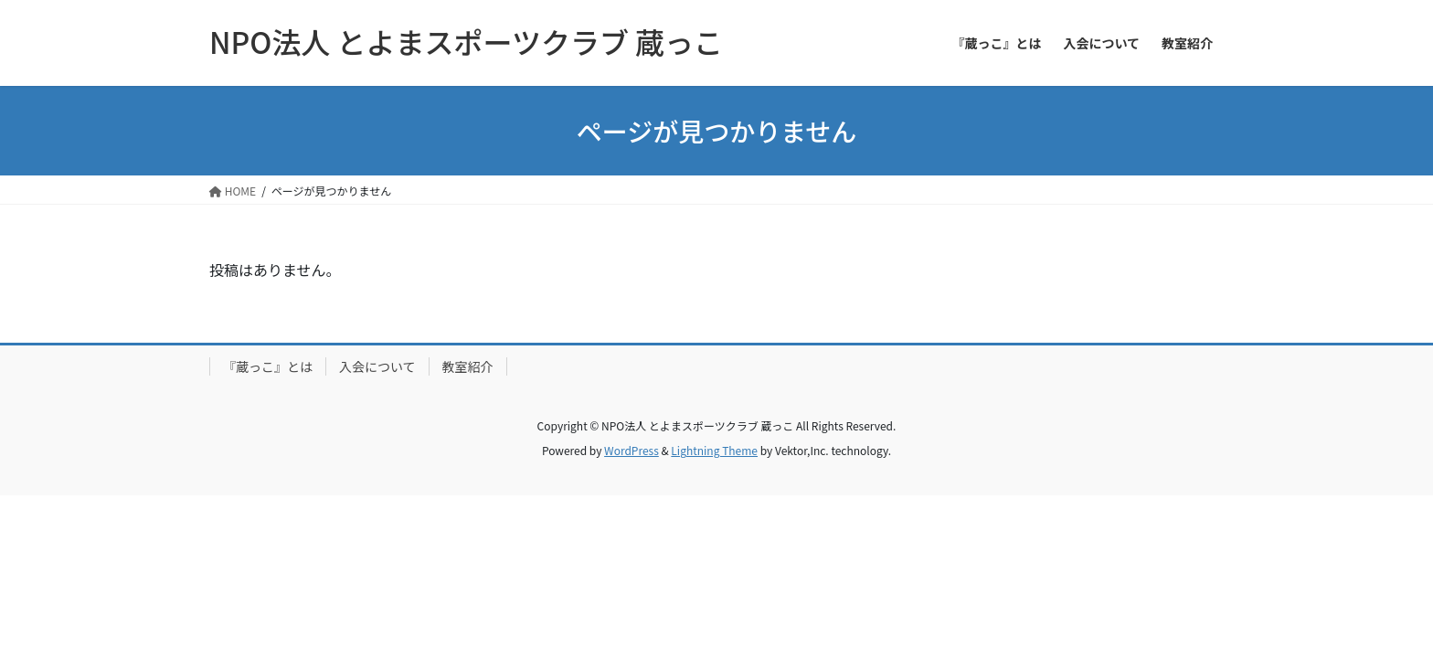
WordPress (631, 450)
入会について (377, 366)
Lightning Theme (714, 450)
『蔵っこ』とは (268, 366)
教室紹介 (468, 366)
